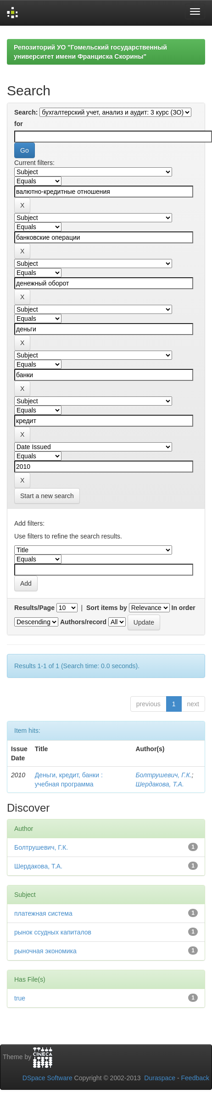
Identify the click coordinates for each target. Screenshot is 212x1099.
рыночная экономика (45, 951)
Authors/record (83, 622)
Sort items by (106, 607)
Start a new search (47, 496)
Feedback (195, 1078)
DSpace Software (47, 1078)
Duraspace (159, 1078)
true (19, 998)
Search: (26, 112)
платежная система (43, 913)
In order (183, 607)
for (18, 123)
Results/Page (34, 607)
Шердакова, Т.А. (159, 784)
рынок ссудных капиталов (52, 932)
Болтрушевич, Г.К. (163, 775)
